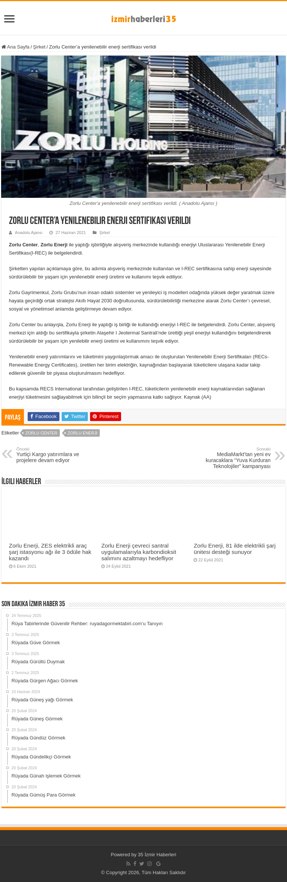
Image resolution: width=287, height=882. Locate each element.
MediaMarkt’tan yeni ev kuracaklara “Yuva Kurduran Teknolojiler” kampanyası (232, 458)
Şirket (39, 47)
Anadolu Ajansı (29, 232)
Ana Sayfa (15, 47)
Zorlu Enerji (82, 433)
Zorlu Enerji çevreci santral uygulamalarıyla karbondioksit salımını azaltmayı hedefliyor (138, 551)
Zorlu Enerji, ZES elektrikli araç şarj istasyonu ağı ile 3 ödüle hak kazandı (50, 551)
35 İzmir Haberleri (157, 854)
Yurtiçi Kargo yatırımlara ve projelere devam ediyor (54, 455)
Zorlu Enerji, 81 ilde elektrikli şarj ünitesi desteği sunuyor (234, 548)
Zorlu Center (41, 433)
